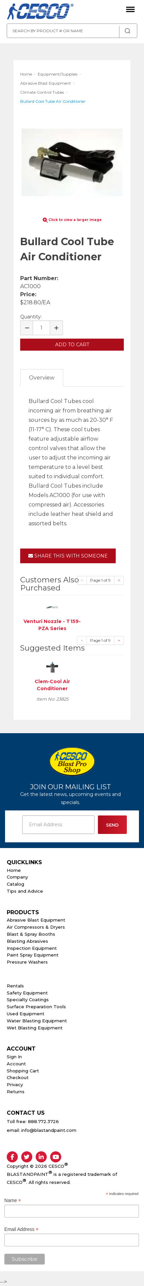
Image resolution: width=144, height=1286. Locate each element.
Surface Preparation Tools (36, 1006)
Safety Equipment (27, 992)
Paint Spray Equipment (33, 955)
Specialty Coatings (28, 999)
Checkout (18, 1077)
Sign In (14, 1056)
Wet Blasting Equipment (35, 1027)
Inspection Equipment (32, 948)
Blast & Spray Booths (31, 934)
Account (16, 1063)
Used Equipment (25, 1013)
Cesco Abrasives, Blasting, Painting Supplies (40, 11)
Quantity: (31, 317)
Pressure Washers (27, 962)
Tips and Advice (25, 891)
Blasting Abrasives (27, 941)
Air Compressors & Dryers (36, 927)
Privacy (15, 1084)
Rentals (15, 985)
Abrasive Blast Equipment (36, 920)
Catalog (15, 884)
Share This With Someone (68, 556)
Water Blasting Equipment (37, 1020)
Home (14, 870)
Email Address (21, 1229)
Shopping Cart (23, 1070)
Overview (42, 377)
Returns (16, 1091)
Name (12, 1200)
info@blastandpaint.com (48, 1130)
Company (17, 877)
